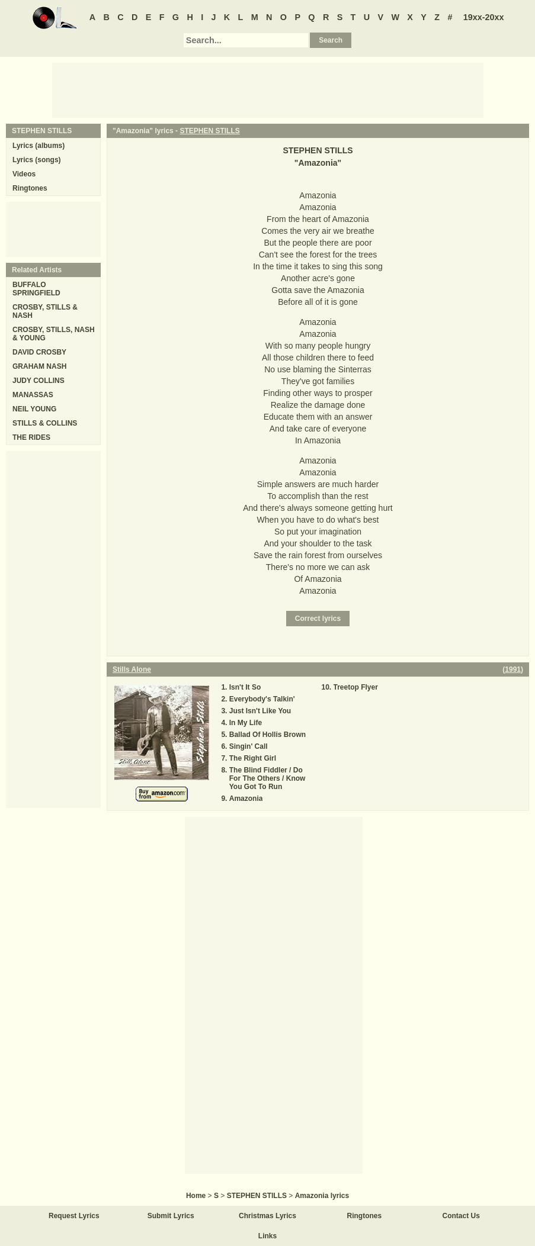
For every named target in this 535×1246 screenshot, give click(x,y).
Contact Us (461, 1216)
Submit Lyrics (171, 1216)
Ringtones (29, 188)
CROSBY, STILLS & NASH (45, 311)
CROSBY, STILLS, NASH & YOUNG (53, 334)
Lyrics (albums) (38, 145)
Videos (24, 174)
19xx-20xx (483, 17)
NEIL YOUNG (34, 409)
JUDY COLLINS (38, 380)
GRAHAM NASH (39, 366)
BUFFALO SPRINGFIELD (36, 289)
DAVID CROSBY (39, 352)
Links (267, 1236)
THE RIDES (31, 437)
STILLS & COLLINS (44, 423)
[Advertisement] (267, 89)
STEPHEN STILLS (209, 131)
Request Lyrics (74, 1216)
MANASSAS (32, 395)
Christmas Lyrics (267, 1216)
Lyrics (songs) (36, 160)
